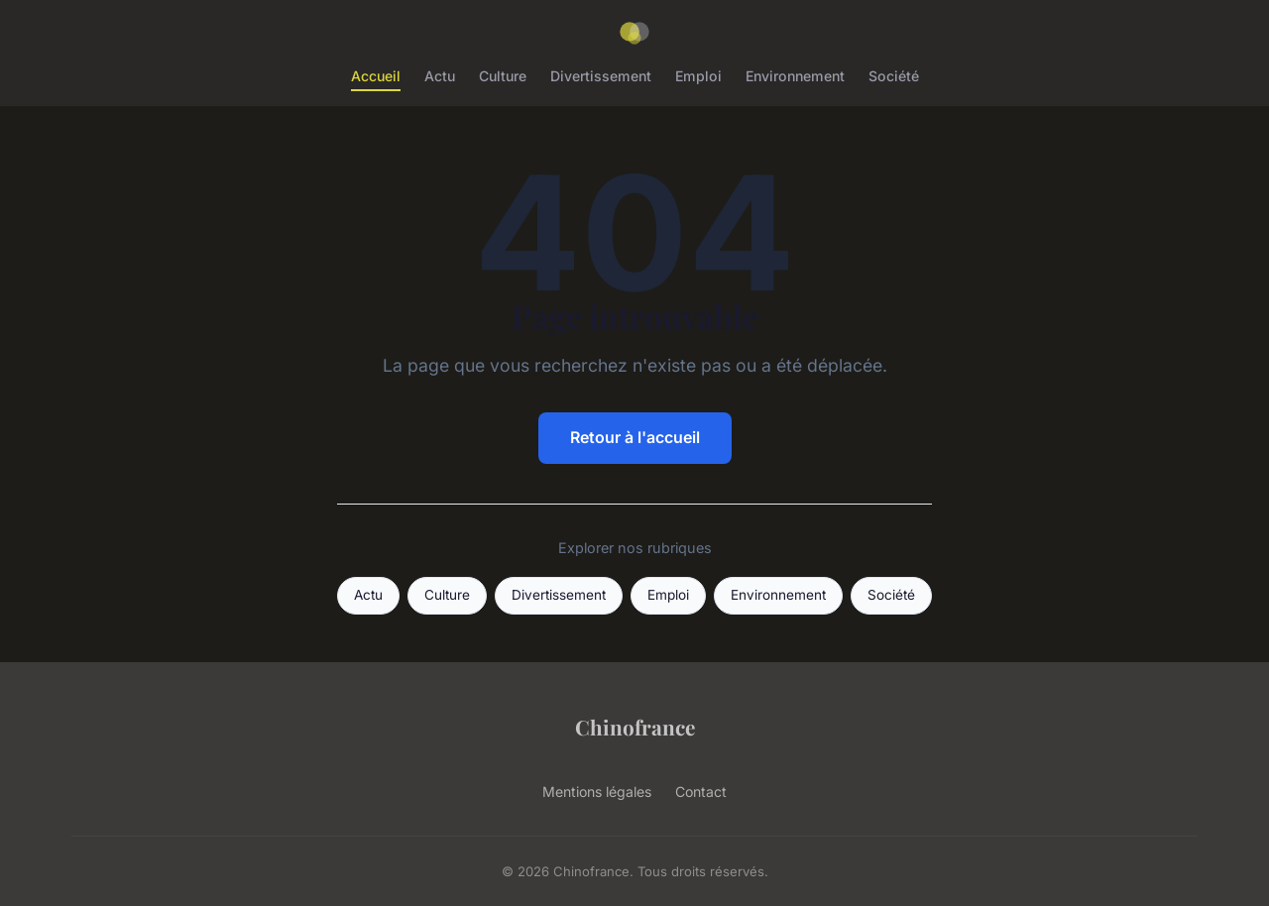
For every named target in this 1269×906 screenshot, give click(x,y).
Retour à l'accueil (635, 437)
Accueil (376, 75)
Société (893, 75)
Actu (439, 75)
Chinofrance (635, 726)
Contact (701, 791)
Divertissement (600, 75)
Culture (502, 75)
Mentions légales (596, 791)
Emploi (698, 75)
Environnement (795, 75)
